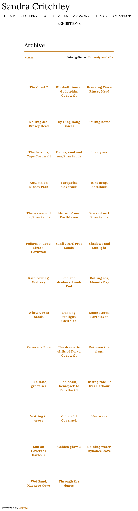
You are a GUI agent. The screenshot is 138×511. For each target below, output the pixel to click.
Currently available (100, 57)
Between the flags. (99, 349)
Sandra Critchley (36, 6)
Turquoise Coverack (69, 185)
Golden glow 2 (68, 447)
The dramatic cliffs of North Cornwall (69, 351)
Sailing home (99, 122)
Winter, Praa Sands (38, 315)
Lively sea (99, 152)
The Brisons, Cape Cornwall (39, 154)
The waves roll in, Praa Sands (38, 215)
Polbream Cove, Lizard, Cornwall (38, 248)
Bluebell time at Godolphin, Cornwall (69, 91)
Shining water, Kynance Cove (99, 449)
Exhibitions (69, 23)
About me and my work (67, 16)
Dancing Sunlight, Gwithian (69, 317)
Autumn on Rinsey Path (38, 185)
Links (101, 16)
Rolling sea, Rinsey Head (39, 124)
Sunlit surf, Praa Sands (69, 246)
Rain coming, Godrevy (38, 280)
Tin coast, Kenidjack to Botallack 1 (69, 386)
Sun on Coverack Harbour (38, 451)
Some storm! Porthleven (99, 315)
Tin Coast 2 (38, 87)
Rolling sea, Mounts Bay (99, 280)
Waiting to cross (38, 418)
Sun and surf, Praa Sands (99, 215)
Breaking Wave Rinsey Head (99, 89)
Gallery (29, 16)
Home (9, 16)
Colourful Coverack (69, 418)
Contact (122, 16)
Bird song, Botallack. (99, 185)
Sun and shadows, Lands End (69, 282)
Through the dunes (69, 483)
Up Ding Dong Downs (69, 124)
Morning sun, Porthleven (69, 215)
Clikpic (23, 508)
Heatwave (99, 416)
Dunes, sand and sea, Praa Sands (69, 154)
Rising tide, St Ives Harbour (99, 384)
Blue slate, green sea (38, 384)
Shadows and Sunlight (99, 246)
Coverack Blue (38, 347)
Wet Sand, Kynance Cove (38, 483)
